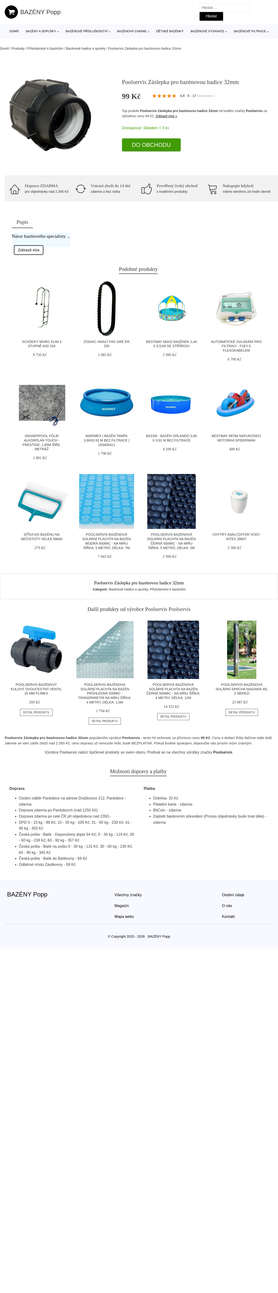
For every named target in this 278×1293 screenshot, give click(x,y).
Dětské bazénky (170, 31)
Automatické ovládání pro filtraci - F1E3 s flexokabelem (236, 346)
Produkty (18, 48)
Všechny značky (128, 895)
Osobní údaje (233, 895)
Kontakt (228, 917)
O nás (227, 906)
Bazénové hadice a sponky (85, 48)
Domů (14, 31)
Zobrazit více (29, 250)
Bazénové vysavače (207, 31)
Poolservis (254, 111)
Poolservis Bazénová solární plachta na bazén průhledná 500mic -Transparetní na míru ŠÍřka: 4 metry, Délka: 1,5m (104, 693)
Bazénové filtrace (250, 31)
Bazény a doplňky (41, 31)
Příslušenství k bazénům (45, 48)
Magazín (121, 906)
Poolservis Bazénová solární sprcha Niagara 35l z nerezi (242, 689)
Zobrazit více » (166, 116)
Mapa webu (124, 917)
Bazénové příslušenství (86, 31)
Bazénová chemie (132, 31)
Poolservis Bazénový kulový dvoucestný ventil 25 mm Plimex (36, 689)
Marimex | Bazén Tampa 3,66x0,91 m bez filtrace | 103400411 (106, 440)
